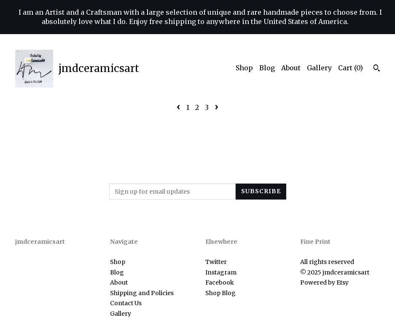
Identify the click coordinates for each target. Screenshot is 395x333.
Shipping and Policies (142, 293)
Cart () (350, 68)
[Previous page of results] (179, 107)
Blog (267, 68)
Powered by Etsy (324, 282)
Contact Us (126, 303)
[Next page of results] (217, 107)
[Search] (377, 69)
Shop (244, 68)
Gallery (319, 68)
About (291, 68)
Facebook (219, 282)
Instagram (220, 272)
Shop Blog (220, 293)
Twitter (216, 262)
